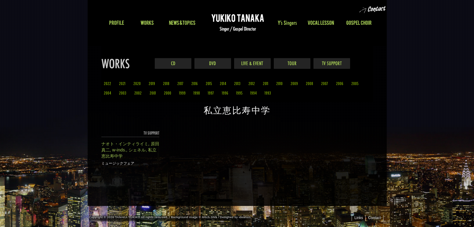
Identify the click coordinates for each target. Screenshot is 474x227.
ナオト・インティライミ (124, 143)
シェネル (137, 149)
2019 (152, 83)
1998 (197, 92)
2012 (251, 83)
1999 (182, 92)
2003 (122, 92)
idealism (245, 217)
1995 (239, 92)
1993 (268, 92)
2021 (122, 83)
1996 (225, 92)
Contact (374, 218)
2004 (107, 92)
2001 (153, 92)
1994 (253, 92)
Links (358, 218)
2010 (279, 83)
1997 (211, 92)
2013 (237, 83)
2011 (265, 83)
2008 (309, 83)
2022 (107, 83)
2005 (354, 83)
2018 (166, 83)
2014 (223, 83)
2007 (324, 83)
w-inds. (119, 149)
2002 (138, 92)
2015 (209, 83)
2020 (137, 83)
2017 (180, 83)
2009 (294, 83)
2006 (339, 83)
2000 (167, 92)
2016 (194, 83)
